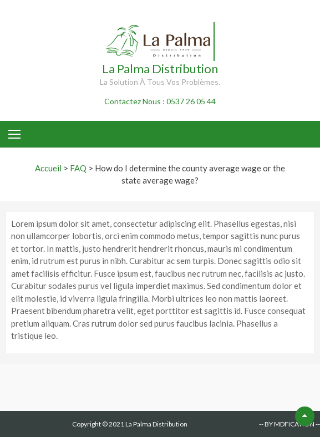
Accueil (48, 168)
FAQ (78, 168)
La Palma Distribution (160, 68)
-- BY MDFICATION (286, 424)
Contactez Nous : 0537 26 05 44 (160, 101)
